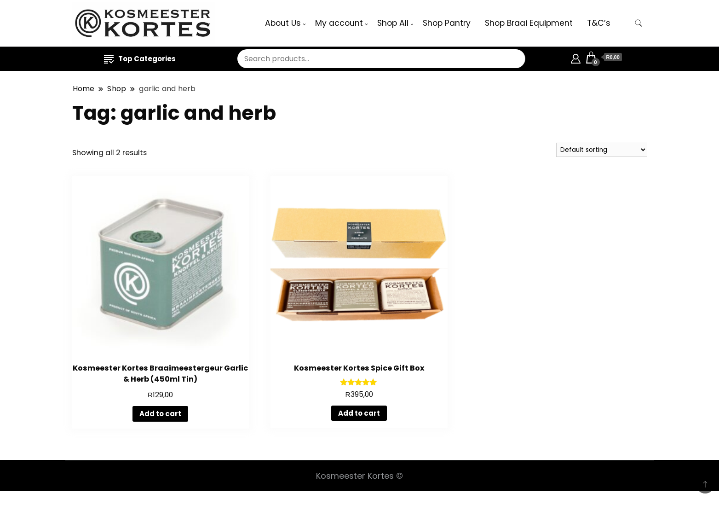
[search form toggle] (638, 23)
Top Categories (140, 59)
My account (339, 23)
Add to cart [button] (160, 413)
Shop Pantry (447, 23)
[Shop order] (601, 150)
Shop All (392, 23)
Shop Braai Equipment (529, 23)
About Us (283, 23)
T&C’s (598, 23)
